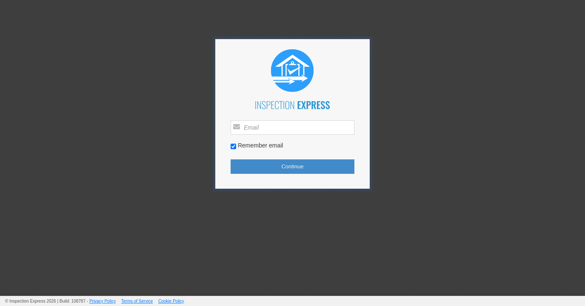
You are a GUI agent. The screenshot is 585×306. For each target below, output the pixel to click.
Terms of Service (137, 301)
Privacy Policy (102, 301)
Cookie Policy (171, 301)
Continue (292, 166)
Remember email (260, 145)
